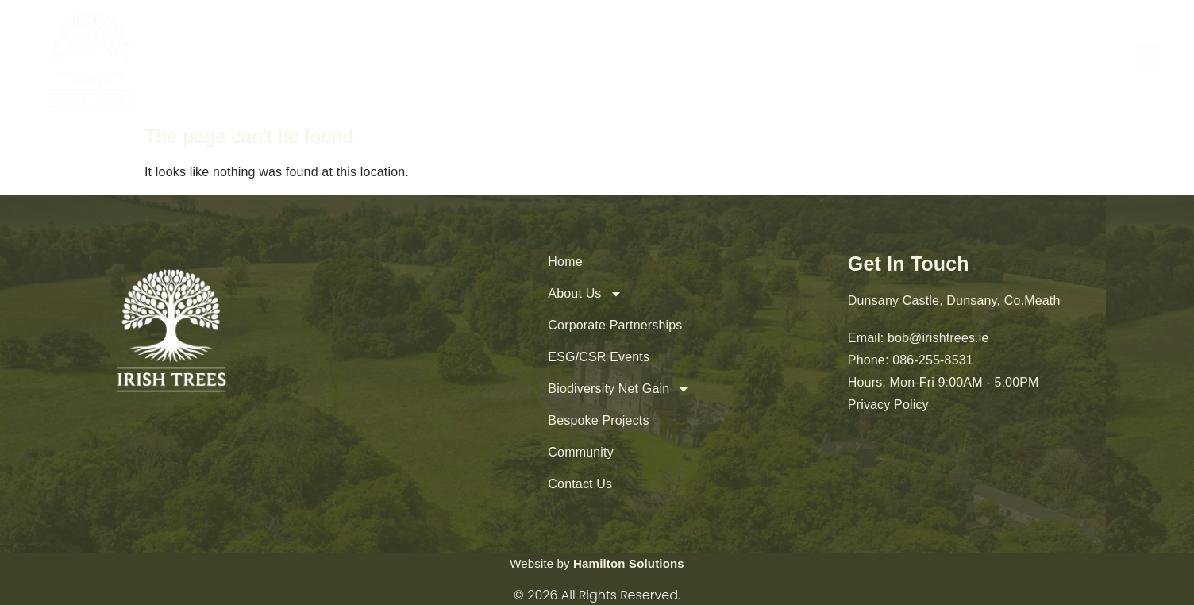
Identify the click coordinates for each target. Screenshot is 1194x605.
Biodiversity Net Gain (619, 389)
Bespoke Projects (598, 420)
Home (565, 261)
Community (580, 452)
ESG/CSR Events (598, 357)
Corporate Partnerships (615, 325)
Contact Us (580, 484)
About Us (585, 294)
